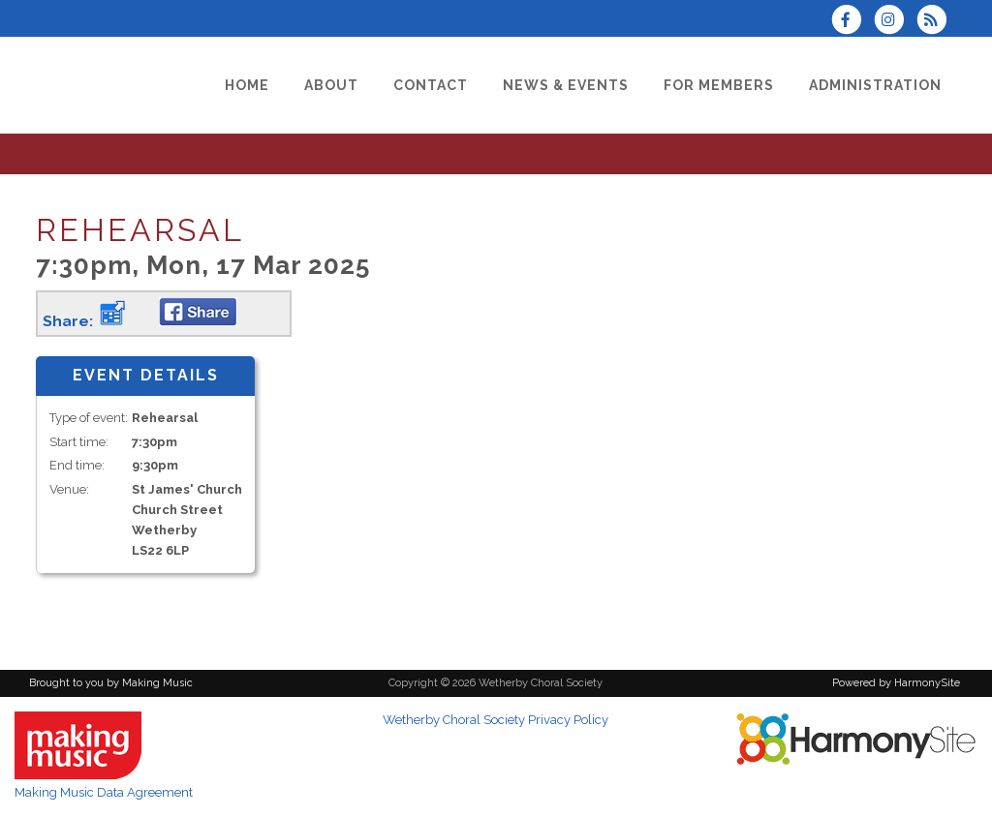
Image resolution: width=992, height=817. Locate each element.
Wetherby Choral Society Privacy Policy (495, 719)
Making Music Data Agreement (104, 792)
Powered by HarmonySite (896, 683)
